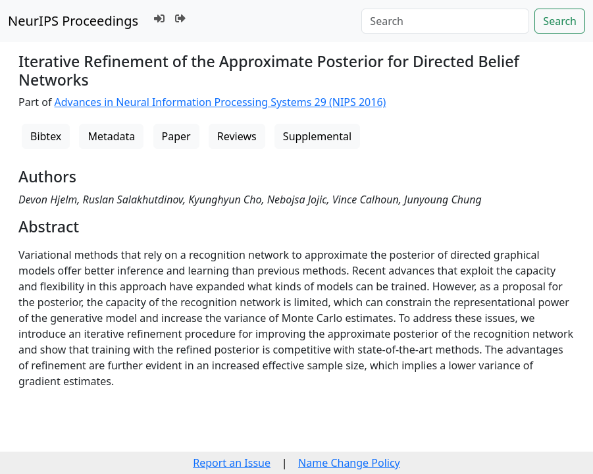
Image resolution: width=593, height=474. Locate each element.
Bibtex (45, 136)
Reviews (237, 136)
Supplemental (317, 136)
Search (560, 21)
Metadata (111, 136)
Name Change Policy (349, 463)
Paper (176, 136)
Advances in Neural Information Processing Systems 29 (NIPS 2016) (220, 102)
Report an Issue (232, 463)
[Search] (445, 21)
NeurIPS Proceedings (73, 21)
